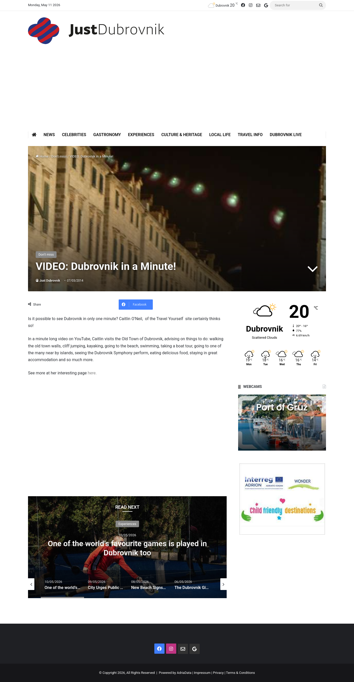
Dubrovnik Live (286, 134)
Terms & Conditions (240, 673)
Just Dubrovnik (49, 280)
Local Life (219, 134)
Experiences (141, 134)
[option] (127, 547)
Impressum (202, 673)
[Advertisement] (177, 93)
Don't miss (59, 156)
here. (92, 373)
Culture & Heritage (181, 134)
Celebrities (74, 134)
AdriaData (184, 673)
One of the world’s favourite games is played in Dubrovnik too (127, 548)
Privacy (218, 673)
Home (42, 156)
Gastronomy (107, 134)
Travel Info (250, 134)
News (49, 134)
